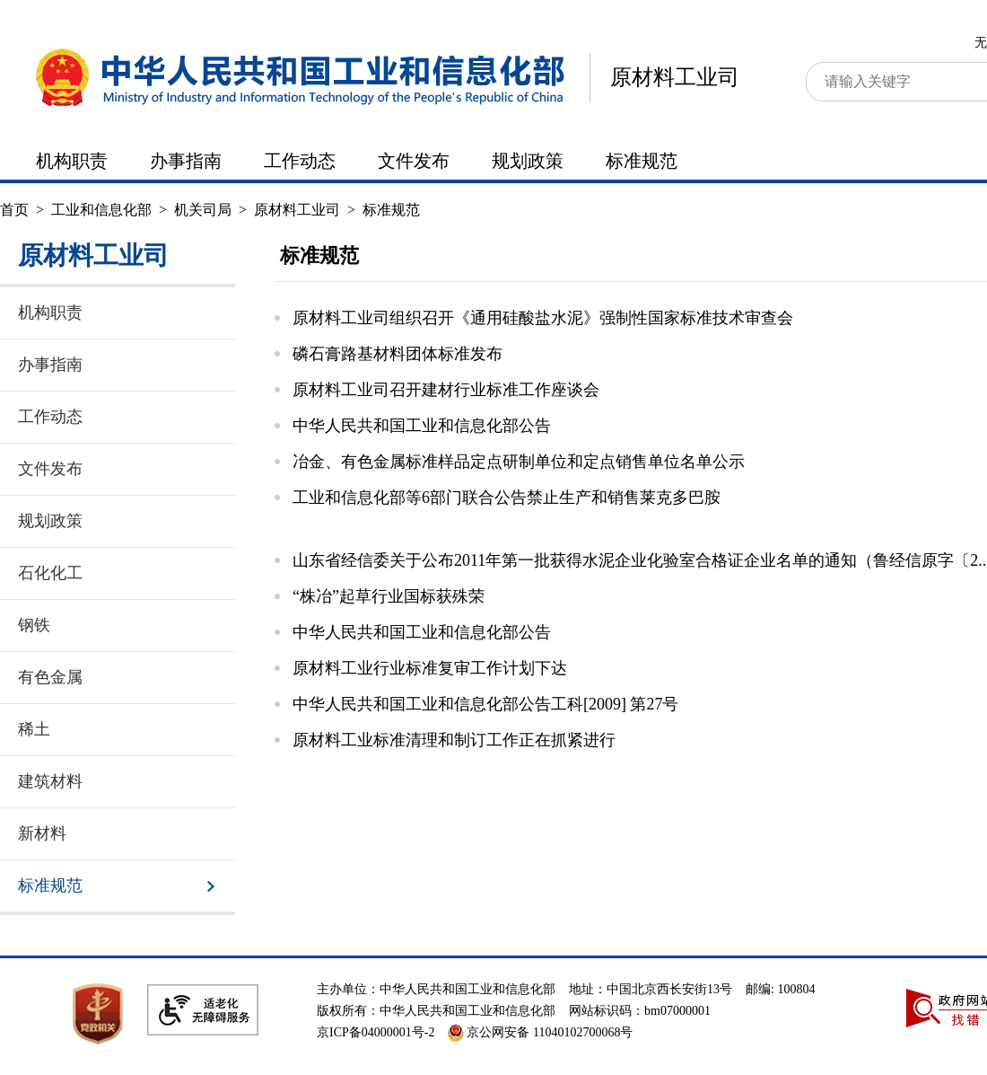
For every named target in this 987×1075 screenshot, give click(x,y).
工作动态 (300, 161)
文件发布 (414, 161)
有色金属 (50, 677)
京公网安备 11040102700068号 (540, 1032)
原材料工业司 (674, 77)
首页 (14, 209)
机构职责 (72, 161)
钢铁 (34, 625)
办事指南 (186, 161)
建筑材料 (50, 781)
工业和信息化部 (101, 209)
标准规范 (641, 161)
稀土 (34, 729)
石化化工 (50, 573)
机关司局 (202, 209)
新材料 (42, 833)
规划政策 (527, 161)
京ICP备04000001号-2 (375, 1032)
